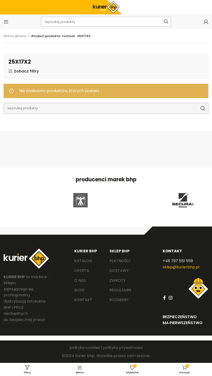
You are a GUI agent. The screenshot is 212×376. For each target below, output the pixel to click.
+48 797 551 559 (178, 261)
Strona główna (15, 36)
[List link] (88, 261)
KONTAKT (172, 251)
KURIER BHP (85, 251)
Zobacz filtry (26, 71)
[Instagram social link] (170, 297)
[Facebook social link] (164, 297)
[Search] (106, 108)
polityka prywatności (123, 347)
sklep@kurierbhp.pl (181, 267)
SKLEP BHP (119, 251)
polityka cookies (84, 347)
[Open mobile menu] (6, 22)
